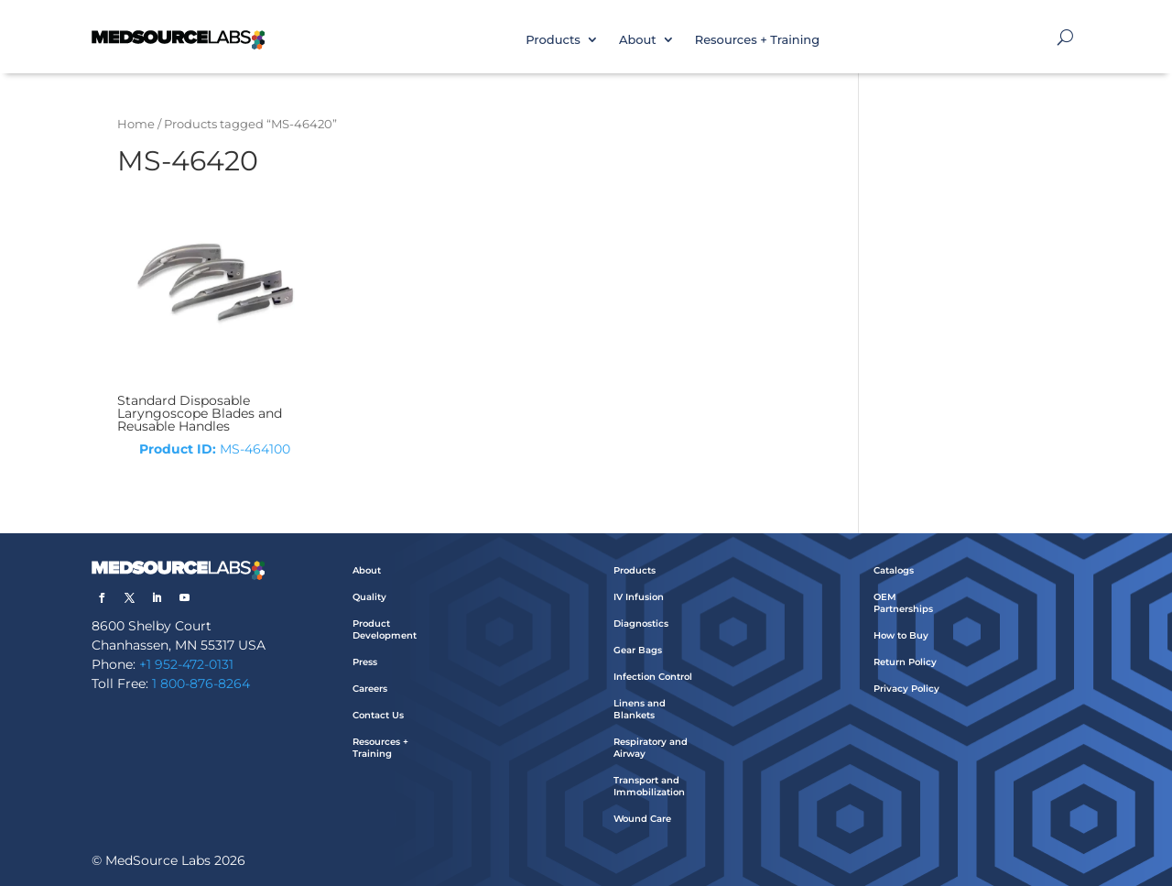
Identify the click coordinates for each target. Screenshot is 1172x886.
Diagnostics (640, 623)
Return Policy (905, 662)
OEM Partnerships (903, 603)
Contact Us (378, 715)
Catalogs (894, 570)
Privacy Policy (906, 689)
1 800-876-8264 (201, 683)
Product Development (385, 629)
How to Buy (901, 635)
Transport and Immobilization (649, 786)
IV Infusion (638, 597)
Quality (369, 597)
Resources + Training (757, 39)
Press (365, 662)
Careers (370, 689)
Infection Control (652, 677)
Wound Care (642, 819)
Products (553, 39)
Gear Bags (637, 650)
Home (136, 124)
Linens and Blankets (639, 709)
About (638, 39)
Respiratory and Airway (650, 748)
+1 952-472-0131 (186, 664)
